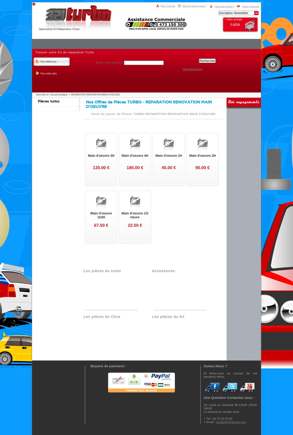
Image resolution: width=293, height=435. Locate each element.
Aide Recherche (192, 69)
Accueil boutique (59, 94)
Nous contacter (250, 6)
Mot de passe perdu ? (194, 6)
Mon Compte (168, 6)
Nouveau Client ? (224, 6)
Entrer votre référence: (110, 62)
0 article (235, 24)
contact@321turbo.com (231, 422)
